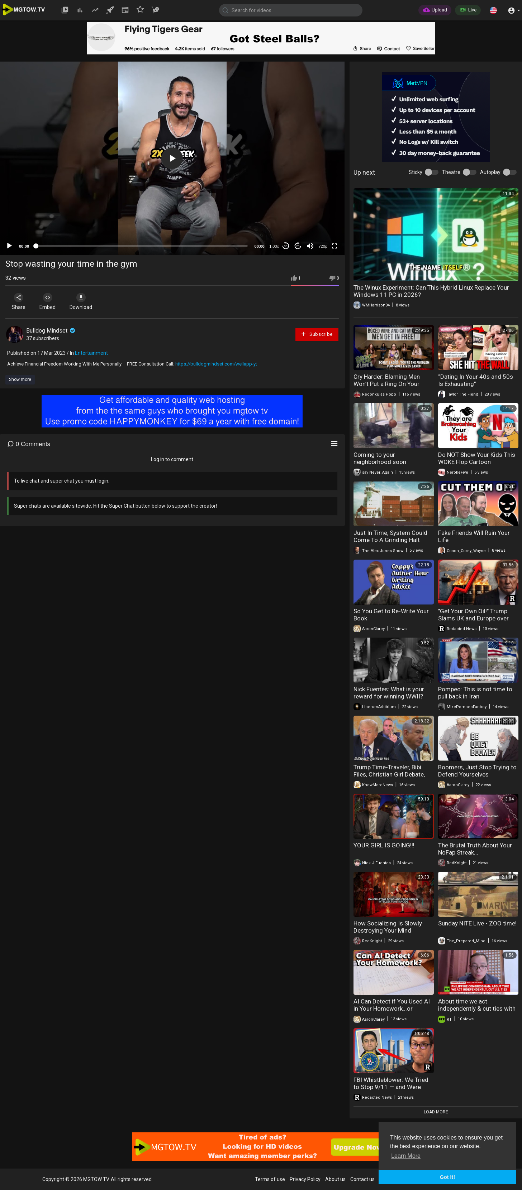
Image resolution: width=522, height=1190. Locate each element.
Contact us (362, 1179)
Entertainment (91, 353)
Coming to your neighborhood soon (379, 458)
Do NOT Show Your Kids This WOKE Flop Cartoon (476, 458)
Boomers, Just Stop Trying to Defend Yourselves (477, 771)
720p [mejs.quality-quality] (322, 246)
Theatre (451, 172)
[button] (493, 10)
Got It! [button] (447, 1177)
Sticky (415, 172)
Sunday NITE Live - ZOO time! (477, 923)
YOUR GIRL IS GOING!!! (383, 845)
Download (81, 301)
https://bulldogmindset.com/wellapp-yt (216, 364)
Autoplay (490, 172)
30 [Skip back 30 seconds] (285, 246)
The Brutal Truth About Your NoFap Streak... (475, 849)
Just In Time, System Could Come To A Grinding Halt (390, 536)
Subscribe (316, 334)
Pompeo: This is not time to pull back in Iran (475, 693)
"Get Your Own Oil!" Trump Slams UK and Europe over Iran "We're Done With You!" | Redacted (475, 622)
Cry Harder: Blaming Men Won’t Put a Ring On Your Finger (386, 384)
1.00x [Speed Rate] (274, 246)
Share (18, 301)
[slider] (142, 246)
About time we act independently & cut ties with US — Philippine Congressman (478, 1008)
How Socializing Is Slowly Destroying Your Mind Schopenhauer (387, 930)
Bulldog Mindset (51, 330)
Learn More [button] (406, 1156)
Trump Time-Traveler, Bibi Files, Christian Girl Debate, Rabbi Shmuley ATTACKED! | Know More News (390, 778)
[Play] (9, 246)
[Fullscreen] (334, 246)
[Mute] (310, 246)
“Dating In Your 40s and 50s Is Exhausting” (475, 380)
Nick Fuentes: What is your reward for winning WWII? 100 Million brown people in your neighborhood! (390, 700)
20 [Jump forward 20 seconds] (297, 246)
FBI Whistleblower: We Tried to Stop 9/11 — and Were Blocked (390, 1087)
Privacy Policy (305, 1179)
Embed (47, 301)
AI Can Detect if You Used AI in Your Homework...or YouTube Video (391, 1008)
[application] (172, 158)
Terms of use (270, 1179)
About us (335, 1179)
